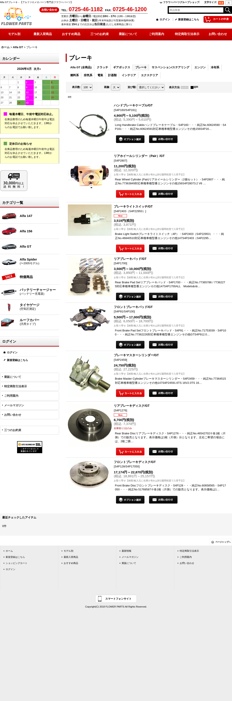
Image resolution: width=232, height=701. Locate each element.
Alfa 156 (26, 231)
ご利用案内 (11, 395)
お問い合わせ (12, 414)
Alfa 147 (26, 216)
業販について (12, 377)
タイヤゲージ (39, 307)
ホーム (9, 551)
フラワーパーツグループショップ (181, 2)
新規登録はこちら (188, 19)
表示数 (76, 87)
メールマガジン (14, 405)
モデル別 (68, 551)
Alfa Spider (39, 261)
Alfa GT (25, 246)
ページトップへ (223, 542)
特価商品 (26, 277)
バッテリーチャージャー (39, 292)
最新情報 (126, 551)
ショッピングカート (16, 563)
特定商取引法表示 (15, 386)
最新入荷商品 (71, 557)
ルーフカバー (39, 322)
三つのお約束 (12, 430)
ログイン (165, 19)
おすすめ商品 (71, 563)
